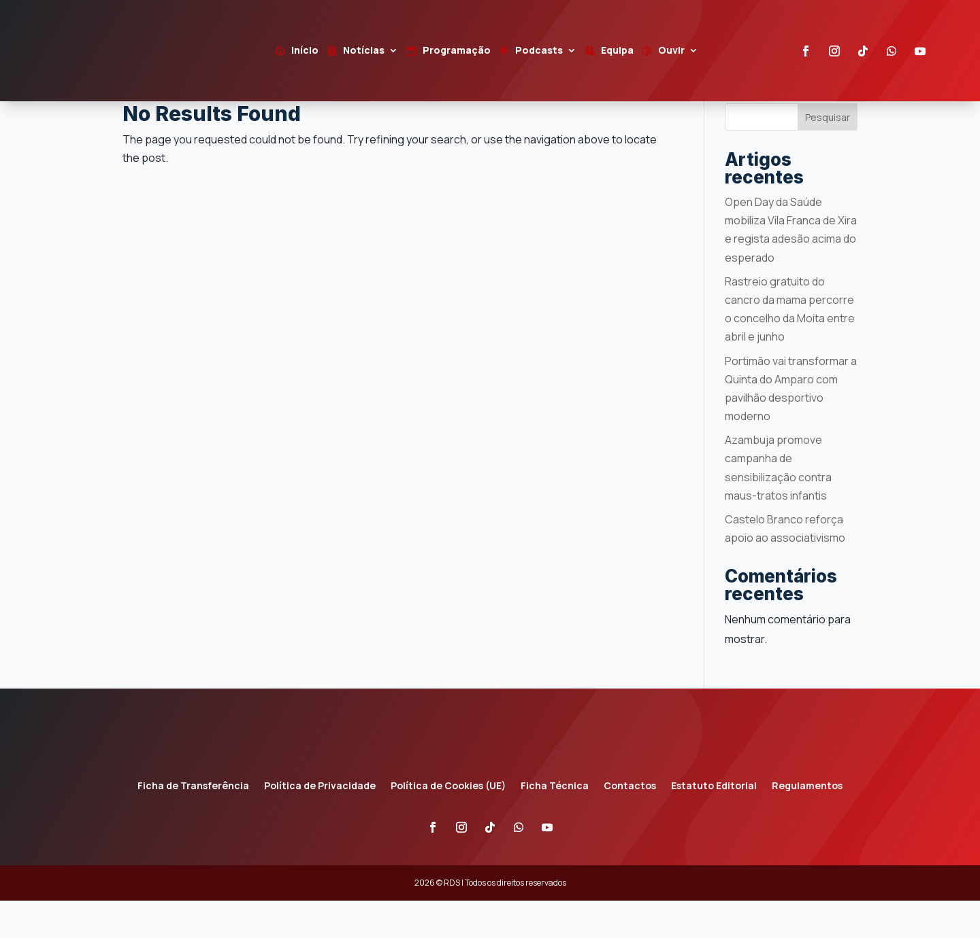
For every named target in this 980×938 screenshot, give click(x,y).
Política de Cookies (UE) (448, 824)
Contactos (630, 824)
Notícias (364, 51)
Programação (457, 51)
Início (304, 51)
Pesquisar (827, 154)
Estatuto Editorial (714, 824)
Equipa (617, 51)
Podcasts (539, 51)
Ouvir (671, 51)
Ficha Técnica (555, 824)
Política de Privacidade (320, 824)
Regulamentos (807, 824)
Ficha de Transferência (193, 824)
